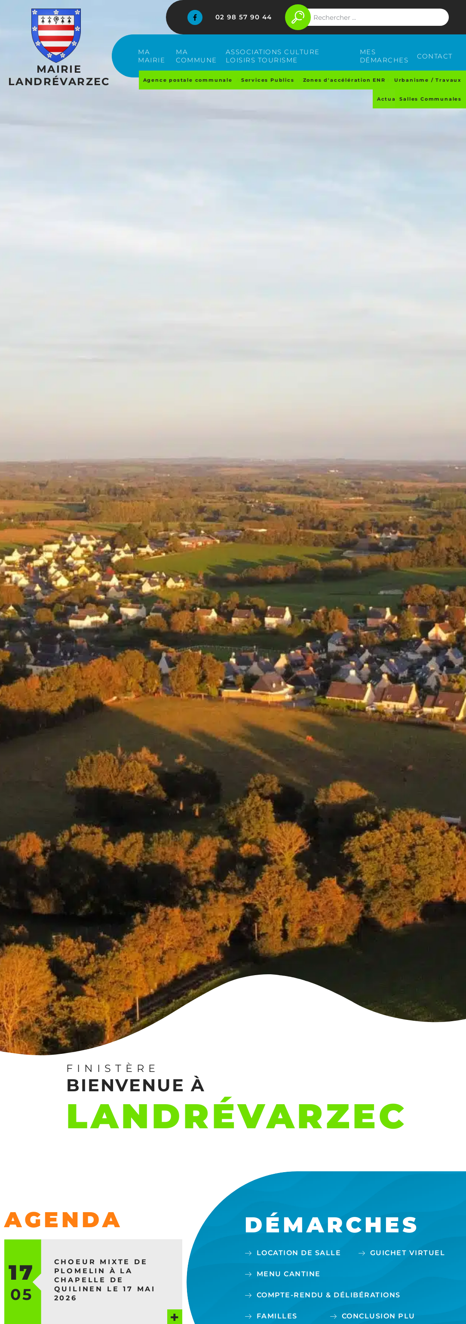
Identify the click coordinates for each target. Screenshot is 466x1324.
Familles (277, 1316)
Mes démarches (384, 56)
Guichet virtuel (407, 1253)
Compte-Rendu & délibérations (329, 1295)
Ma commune (196, 56)
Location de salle (299, 1253)
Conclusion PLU (378, 1316)
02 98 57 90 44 (243, 17)
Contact (435, 56)
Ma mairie (151, 56)
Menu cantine (289, 1274)
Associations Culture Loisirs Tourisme (273, 56)
